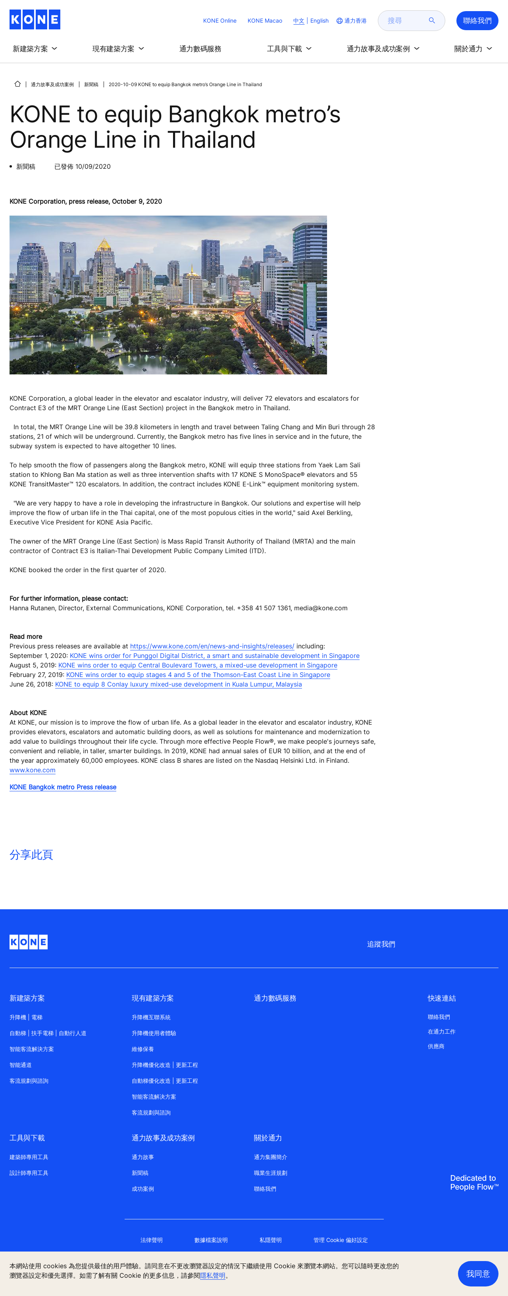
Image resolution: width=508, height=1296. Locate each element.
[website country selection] (351, 20)
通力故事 (143, 1156)
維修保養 (143, 1048)
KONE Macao (265, 20)
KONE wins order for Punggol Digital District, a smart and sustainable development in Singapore (215, 656)
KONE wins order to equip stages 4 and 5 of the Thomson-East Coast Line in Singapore (198, 675)
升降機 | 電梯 (26, 1017)
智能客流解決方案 (32, 1048)
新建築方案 (27, 998)
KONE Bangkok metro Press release (63, 787)
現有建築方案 (153, 998)
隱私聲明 (212, 1275)
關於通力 (268, 1138)
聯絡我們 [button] (477, 20)
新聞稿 (91, 84)
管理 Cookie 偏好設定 (341, 1239)
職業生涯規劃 (270, 1172)
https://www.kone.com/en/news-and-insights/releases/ (212, 646)
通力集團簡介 (270, 1156)
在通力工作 (442, 1031)
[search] (406, 21)
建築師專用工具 (29, 1156)
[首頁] (17, 84)
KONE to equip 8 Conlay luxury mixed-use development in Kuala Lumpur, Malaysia (178, 684)
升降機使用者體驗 (154, 1033)
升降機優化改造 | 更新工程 (165, 1064)
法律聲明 (151, 1239)
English (319, 20)
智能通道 (21, 1064)
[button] (36, 48)
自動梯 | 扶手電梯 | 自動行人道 (48, 1033)
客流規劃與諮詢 (29, 1080)
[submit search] (432, 21)
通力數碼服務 (275, 998)
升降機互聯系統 (151, 1017)
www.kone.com (33, 770)
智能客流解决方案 (154, 1096)
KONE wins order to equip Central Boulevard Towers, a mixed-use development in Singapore (197, 665)
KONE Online (220, 20)
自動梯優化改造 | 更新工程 (165, 1080)
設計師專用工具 (29, 1172)
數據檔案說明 (211, 1239)
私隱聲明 (271, 1239)
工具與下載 (27, 1138)
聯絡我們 (265, 1188)
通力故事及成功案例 (52, 84)
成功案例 (143, 1188)
